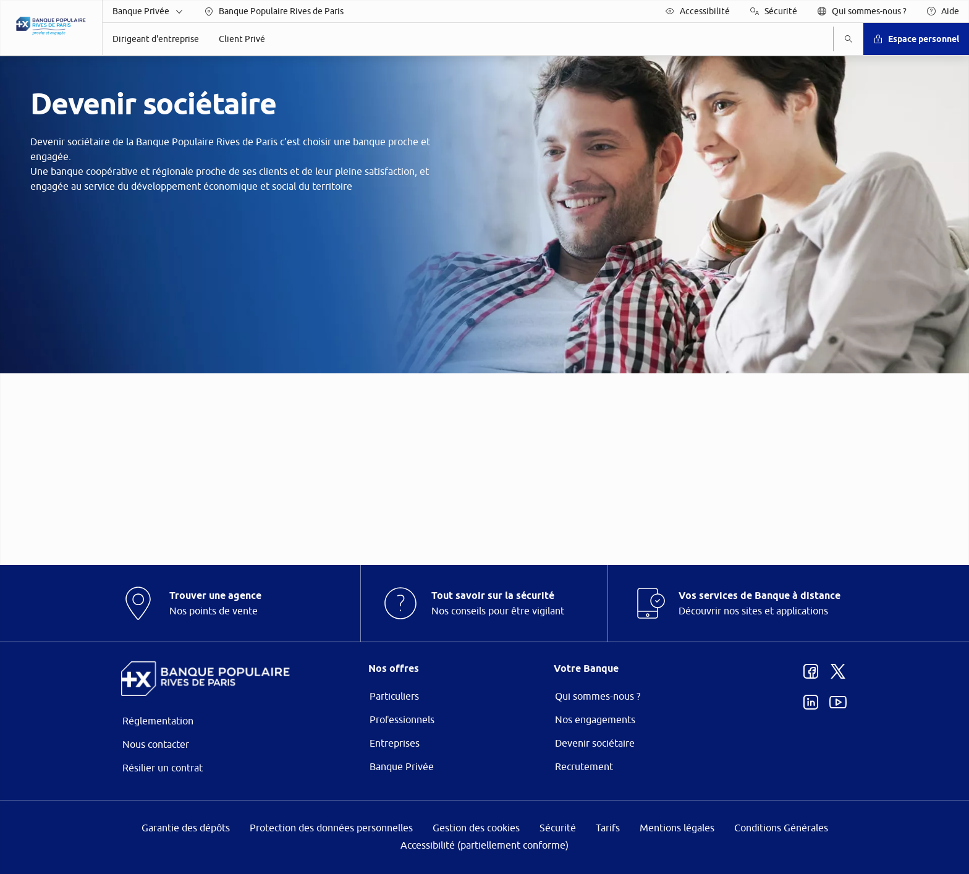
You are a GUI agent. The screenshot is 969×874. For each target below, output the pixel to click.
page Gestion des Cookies (423, 540)
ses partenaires (492, 333)
